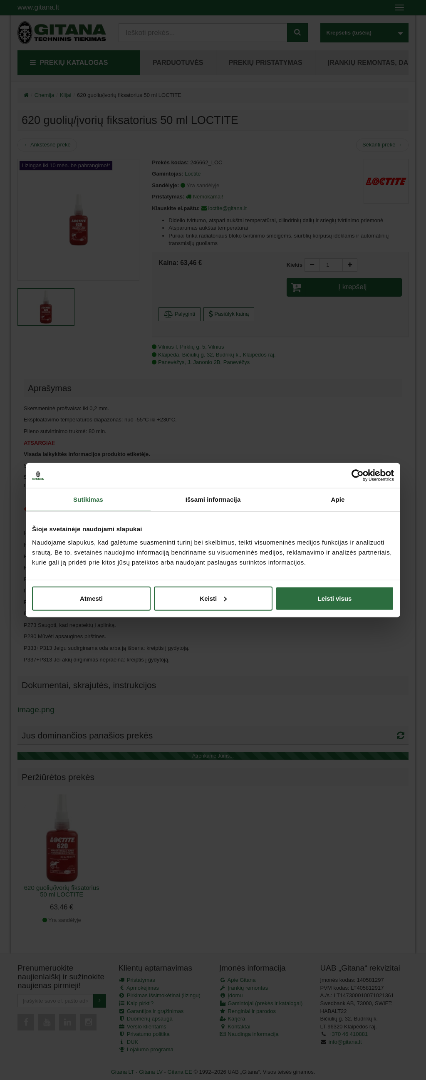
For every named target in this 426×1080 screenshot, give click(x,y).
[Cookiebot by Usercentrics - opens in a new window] (357, 475)
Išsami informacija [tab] (213, 499)
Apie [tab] (338, 499)
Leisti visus (335, 598)
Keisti (213, 598)
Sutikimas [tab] (88, 499)
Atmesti (91, 598)
